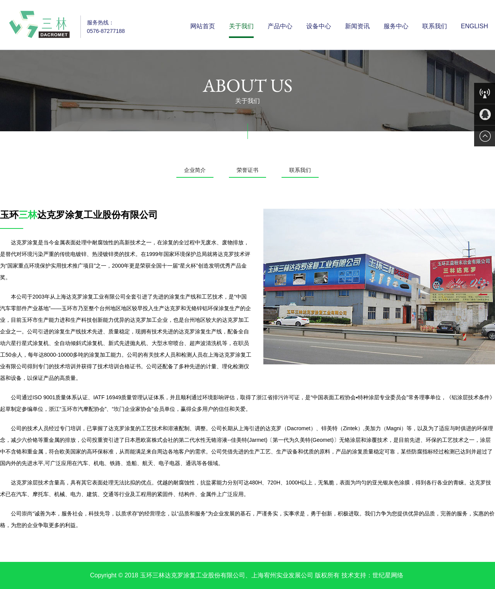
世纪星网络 (387, 575)
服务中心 (396, 26)
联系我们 (434, 26)
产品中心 (280, 26)
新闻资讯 (357, 26)
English (474, 26)
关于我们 (241, 26)
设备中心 (318, 26)
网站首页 (202, 26)
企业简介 (195, 170)
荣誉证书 (247, 170)
